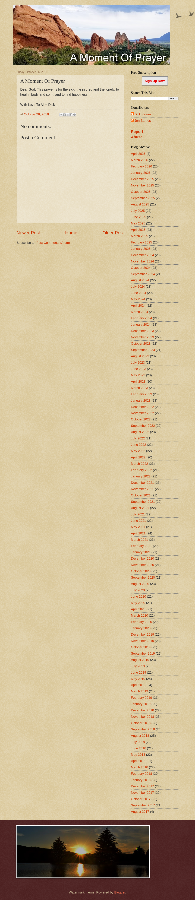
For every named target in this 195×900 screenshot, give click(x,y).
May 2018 (138, 754)
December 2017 (142, 786)
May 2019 (138, 679)
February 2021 (141, 546)
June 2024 (138, 293)
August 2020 (140, 584)
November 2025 (142, 185)
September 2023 (143, 350)
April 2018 (138, 761)
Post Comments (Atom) (53, 243)
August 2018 (140, 735)
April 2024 (138, 305)
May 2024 (138, 299)
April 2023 (138, 381)
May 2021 (138, 527)
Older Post (113, 232)
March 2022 (139, 463)
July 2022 (138, 438)
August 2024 (140, 280)
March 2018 (139, 767)
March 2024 (139, 312)
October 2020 (140, 571)
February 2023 (141, 394)
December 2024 (142, 255)
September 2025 (143, 198)
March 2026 (139, 160)
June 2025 (138, 217)
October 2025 (140, 192)
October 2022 (140, 419)
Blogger (119, 892)
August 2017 (140, 811)
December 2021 (142, 482)
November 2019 (142, 641)
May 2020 (138, 603)
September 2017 (143, 805)
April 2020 (138, 609)
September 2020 (143, 577)
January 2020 (140, 628)
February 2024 (141, 318)
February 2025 (141, 242)
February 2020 (141, 622)
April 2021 (138, 533)
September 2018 (143, 729)
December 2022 (142, 407)
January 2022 (140, 476)
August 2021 (140, 508)
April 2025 (138, 230)
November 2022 (142, 413)
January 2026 (140, 173)
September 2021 (143, 501)
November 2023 (142, 337)
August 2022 (140, 432)
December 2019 (142, 634)
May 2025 (138, 223)
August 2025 (140, 204)
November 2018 (142, 716)
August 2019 (140, 660)
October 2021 (140, 495)
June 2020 (138, 596)
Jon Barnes (142, 120)
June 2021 (138, 520)
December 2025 (142, 179)
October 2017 (140, 799)
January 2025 (140, 249)
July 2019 (138, 666)
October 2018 (140, 723)
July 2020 (138, 590)
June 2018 (138, 748)
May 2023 (138, 375)
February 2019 (141, 697)
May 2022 (138, 451)
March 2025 (139, 236)
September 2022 (143, 425)
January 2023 (140, 400)
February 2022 (141, 470)
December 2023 (142, 331)
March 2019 (139, 691)
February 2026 (141, 166)
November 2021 (142, 489)
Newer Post (28, 232)
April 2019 (138, 685)
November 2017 (142, 792)
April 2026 (138, 154)
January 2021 (140, 552)
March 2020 (139, 615)
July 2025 (138, 211)
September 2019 (143, 653)
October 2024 (140, 268)
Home (71, 232)
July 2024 (138, 286)
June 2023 (138, 369)
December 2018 (142, 710)
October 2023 (140, 343)
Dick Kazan (142, 114)
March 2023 (139, 388)
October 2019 (140, 647)
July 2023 (138, 362)
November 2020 (142, 565)
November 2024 (142, 261)
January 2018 (140, 780)
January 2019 (140, 704)
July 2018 (138, 742)
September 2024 (143, 274)
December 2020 (142, 558)
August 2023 (140, 356)
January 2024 (140, 324)
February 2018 (141, 773)
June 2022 (138, 444)
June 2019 (138, 672)
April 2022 (138, 457)
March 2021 (139, 539)
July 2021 (138, 514)
